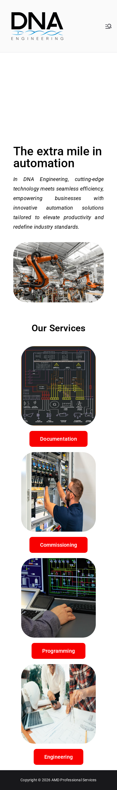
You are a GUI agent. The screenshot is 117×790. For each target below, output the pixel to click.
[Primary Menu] (108, 26)
